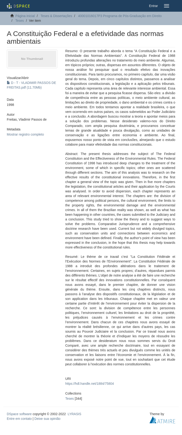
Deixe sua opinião (47, 419)
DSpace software (19, 414)
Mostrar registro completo (25, 134)
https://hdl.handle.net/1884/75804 (89, 383)
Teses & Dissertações (56, 16)
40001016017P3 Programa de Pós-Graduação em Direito (120, 16)
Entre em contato (19, 419)
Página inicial (25, 16)
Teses (19, 20)
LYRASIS (74, 414)
